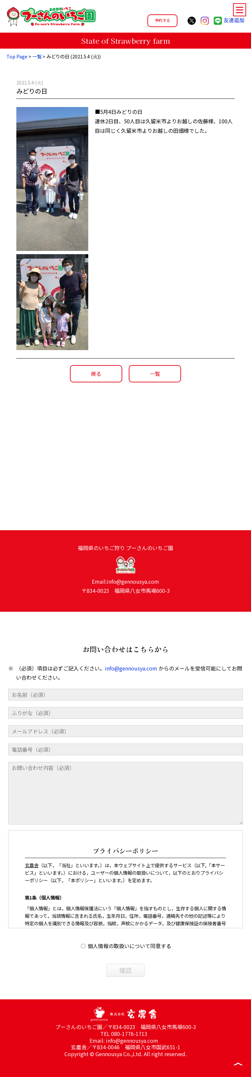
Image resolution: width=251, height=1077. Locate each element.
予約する (162, 20)
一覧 (37, 56)
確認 (125, 982)
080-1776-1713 (129, 1034)
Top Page (17, 56)
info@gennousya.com (133, 593)
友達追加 (229, 20)
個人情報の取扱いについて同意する (126, 958)
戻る (96, 373)
